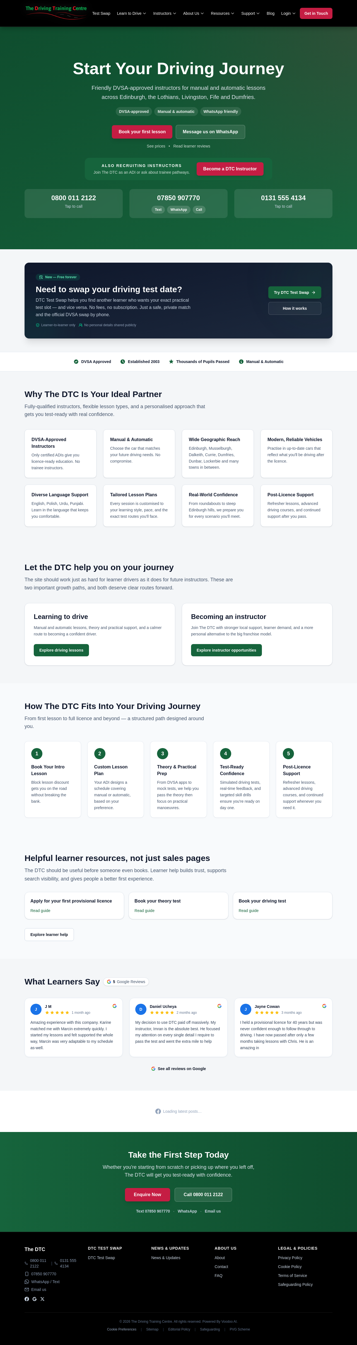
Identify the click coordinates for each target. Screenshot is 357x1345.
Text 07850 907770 (153, 1211)
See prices (156, 146)
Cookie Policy (290, 1266)
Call (199, 210)
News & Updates (165, 1258)
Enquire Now (147, 1194)
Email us (213, 1211)
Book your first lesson (142, 131)
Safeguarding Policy (295, 1284)
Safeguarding (210, 1329)
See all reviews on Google (178, 1068)
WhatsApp (178, 210)
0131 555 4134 (68, 1263)
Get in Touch (316, 13)
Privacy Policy (290, 1258)
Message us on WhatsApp (210, 131)
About (220, 1258)
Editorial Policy (179, 1329)
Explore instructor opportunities (226, 650)
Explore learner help (49, 934)
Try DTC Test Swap (295, 292)
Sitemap (152, 1329)
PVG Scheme (240, 1329)
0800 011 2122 (38, 1263)
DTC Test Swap (101, 1258)
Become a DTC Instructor (230, 168)
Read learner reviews (191, 146)
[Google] (34, 1299)
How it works (295, 308)
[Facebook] (27, 1299)
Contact (221, 1266)
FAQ (219, 1275)
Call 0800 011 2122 (203, 1194)
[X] (42, 1299)
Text (158, 210)
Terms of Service (292, 1275)
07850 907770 (43, 1274)
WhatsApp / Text (45, 1281)
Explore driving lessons (61, 650)
